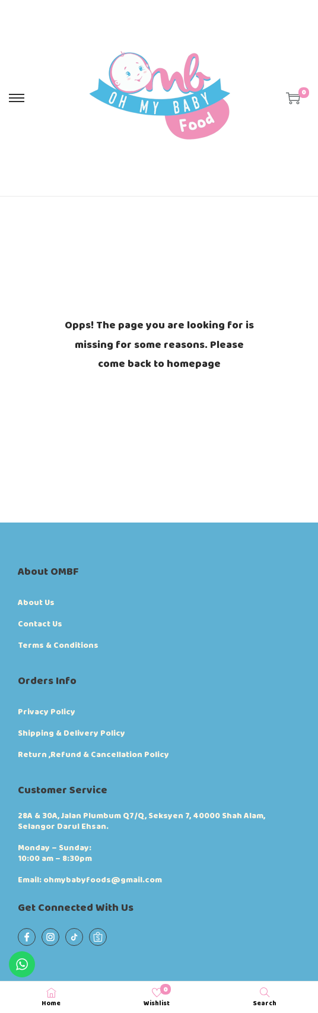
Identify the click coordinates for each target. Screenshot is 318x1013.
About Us (36, 603)
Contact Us (40, 624)
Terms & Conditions (58, 645)
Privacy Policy (46, 712)
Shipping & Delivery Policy (71, 733)
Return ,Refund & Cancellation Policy (93, 755)
